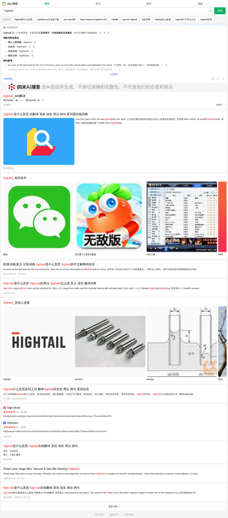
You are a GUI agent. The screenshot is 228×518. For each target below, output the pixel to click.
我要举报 (128, 514)
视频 (200, 3)
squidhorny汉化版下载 (48, 19)
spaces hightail (130, 19)
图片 (149, 3)
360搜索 (10, 3)
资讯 (98, 3)
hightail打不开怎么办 (185, 19)
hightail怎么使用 (163, 19)
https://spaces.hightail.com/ (93, 19)
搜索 (219, 10)
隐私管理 (114, 514)
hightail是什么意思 (23, 19)
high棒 (115, 19)
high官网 (146, 19)
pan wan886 (70, 19)
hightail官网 (206, 19)
